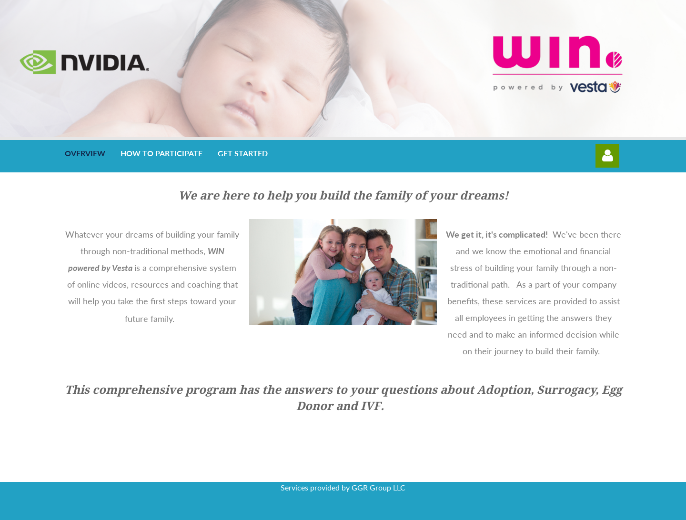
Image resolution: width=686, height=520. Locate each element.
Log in (607, 156)
